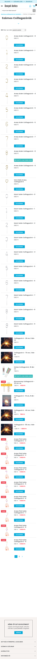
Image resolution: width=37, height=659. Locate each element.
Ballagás (8, 1)
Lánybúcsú (29, 1)
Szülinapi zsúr (18, 1)
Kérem (18, 633)
